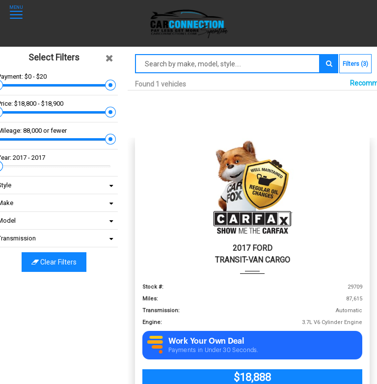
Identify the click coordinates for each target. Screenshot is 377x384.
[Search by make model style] (227, 63)
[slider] (7, 85)
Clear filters (63, 262)
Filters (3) (355, 63)
